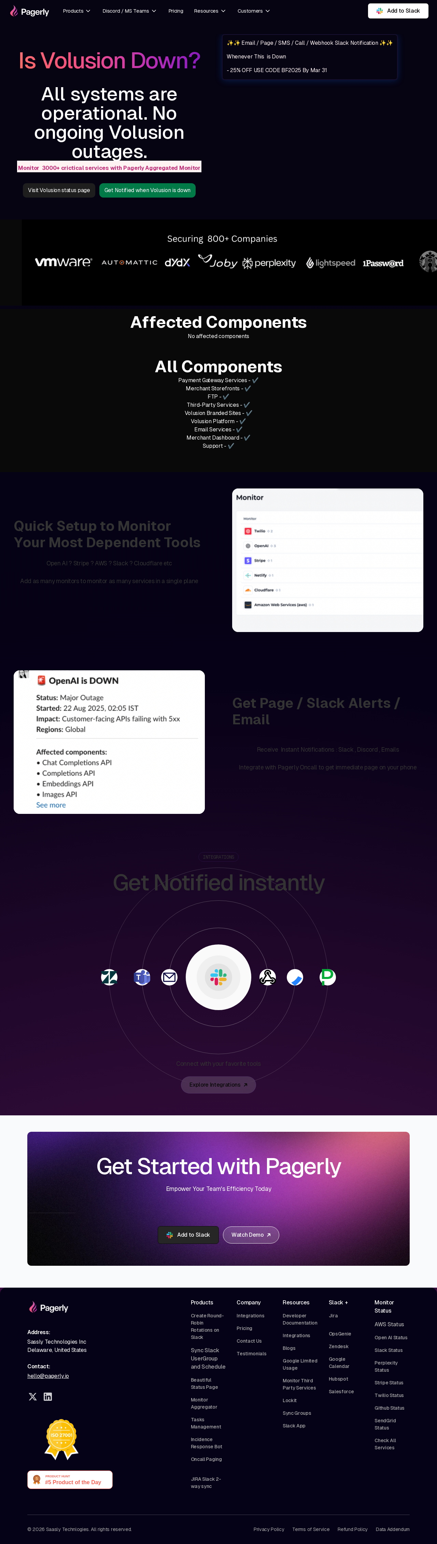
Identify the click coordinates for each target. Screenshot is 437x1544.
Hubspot (338, 1379)
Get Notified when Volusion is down (147, 190)
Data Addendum (393, 1529)
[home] (28, 11)
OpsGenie (340, 1334)
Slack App (294, 1425)
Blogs (289, 1348)
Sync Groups (297, 1413)
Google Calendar (339, 1362)
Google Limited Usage (300, 1364)
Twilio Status (389, 1395)
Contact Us (249, 1341)
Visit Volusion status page (59, 190)
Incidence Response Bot (206, 1443)
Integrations (250, 1315)
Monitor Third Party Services (299, 1384)
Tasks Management (206, 1423)
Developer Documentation (300, 1319)
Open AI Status (391, 1337)
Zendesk (339, 1346)
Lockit (290, 1400)
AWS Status (389, 1324)
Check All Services (385, 1444)
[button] (77, 11)
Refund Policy (353, 1529)
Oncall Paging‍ (206, 1459)
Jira (333, 1315)
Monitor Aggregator (204, 1403)
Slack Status (389, 1350)
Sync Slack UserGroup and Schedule (208, 1358)
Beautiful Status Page (204, 1383)
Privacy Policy (269, 1529)
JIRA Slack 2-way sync (206, 1482)
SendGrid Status (385, 1424)
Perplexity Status (386, 1366)
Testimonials (251, 1353)
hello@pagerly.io (48, 1376)
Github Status (390, 1408)
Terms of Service (310, 1529)
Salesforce (341, 1391)
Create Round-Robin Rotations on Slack (207, 1326)
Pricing (175, 11)
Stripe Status (389, 1382)
